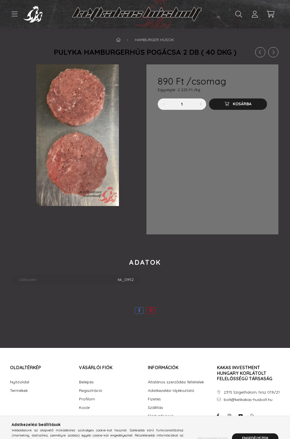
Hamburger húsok (154, 39)
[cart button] (270, 14)
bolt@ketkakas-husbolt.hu (248, 399)
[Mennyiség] (182, 104)
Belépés (86, 382)
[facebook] (139, 310)
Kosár (84, 407)
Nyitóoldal (19, 382)
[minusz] (163, 104)
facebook (218, 415)
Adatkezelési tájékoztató (171, 390)
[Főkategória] (118, 39)
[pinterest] (151, 310)
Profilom (87, 399)
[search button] (238, 14)
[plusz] (200, 104)
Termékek (19, 390)
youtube (240, 415)
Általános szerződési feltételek (176, 382)
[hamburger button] (14, 14)
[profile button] (254, 14)
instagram (229, 415)
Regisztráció (90, 390)
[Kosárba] (238, 104)
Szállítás (155, 407)
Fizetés (154, 399)
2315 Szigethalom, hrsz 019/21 (252, 392)
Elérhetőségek (161, 416)
